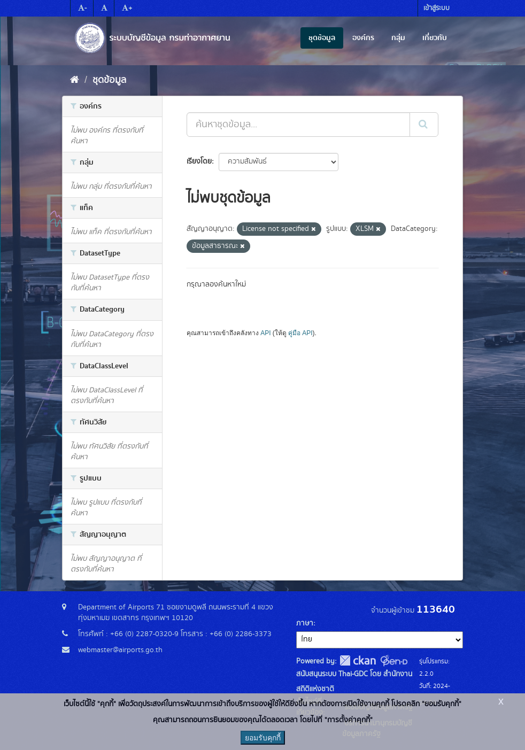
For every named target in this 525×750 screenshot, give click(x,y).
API (265, 333)
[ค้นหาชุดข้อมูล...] (298, 124)
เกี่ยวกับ (434, 38)
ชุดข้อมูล (321, 38)
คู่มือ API (300, 333)
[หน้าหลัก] (74, 80)
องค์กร (363, 38)
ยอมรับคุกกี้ (263, 737)
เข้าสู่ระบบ (436, 8)
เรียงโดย (199, 161)
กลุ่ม (398, 38)
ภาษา (304, 623)
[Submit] (424, 124)
